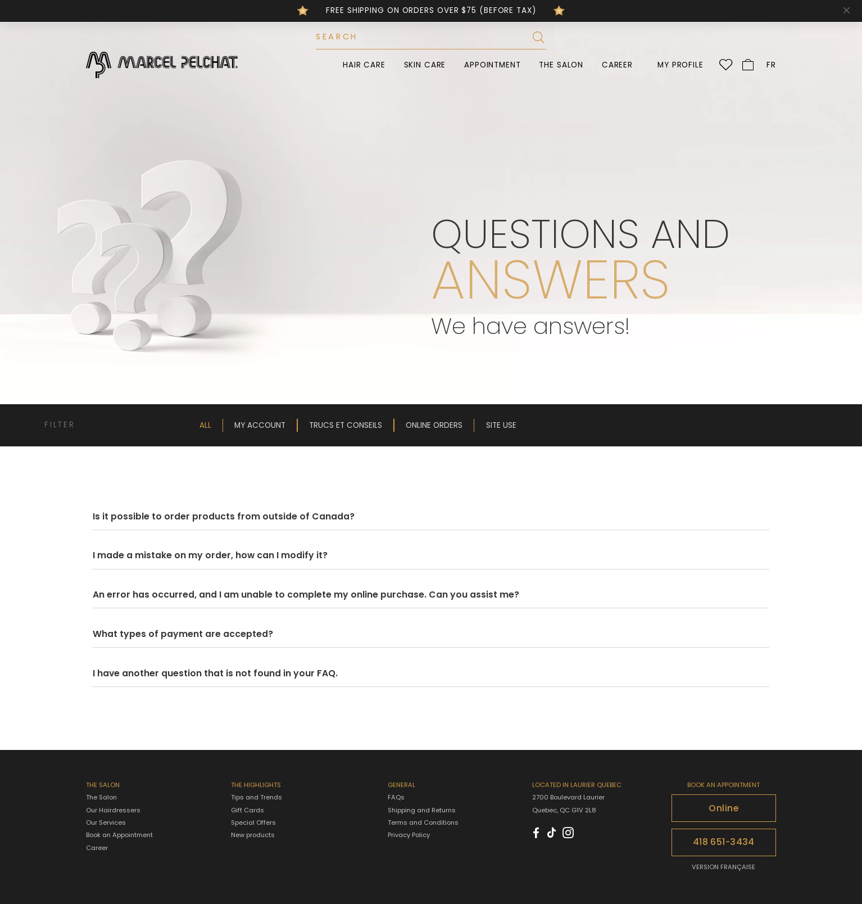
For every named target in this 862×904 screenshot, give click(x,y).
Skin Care (425, 65)
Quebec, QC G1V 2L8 (564, 810)
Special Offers (253, 823)
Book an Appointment (119, 834)
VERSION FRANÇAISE (723, 866)
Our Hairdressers (113, 810)
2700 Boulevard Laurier (568, 797)
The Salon (561, 65)
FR (771, 65)
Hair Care (364, 65)
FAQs (396, 797)
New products (253, 835)
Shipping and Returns (422, 810)
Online (723, 808)
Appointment (492, 65)
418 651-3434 (724, 841)
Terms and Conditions (423, 822)
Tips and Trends (256, 797)
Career (617, 65)
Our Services (106, 822)
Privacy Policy (409, 834)
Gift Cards (247, 810)
